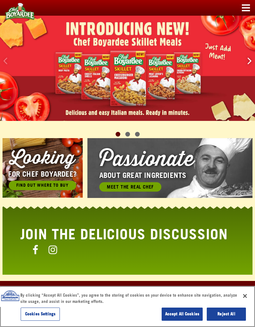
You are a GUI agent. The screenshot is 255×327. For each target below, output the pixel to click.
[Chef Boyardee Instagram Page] (53, 249)
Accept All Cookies (182, 313)
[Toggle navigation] (246, 8)
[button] (249, 60)
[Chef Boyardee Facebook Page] (35, 249)
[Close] (245, 296)
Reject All (226, 313)
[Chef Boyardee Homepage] (15, 8)
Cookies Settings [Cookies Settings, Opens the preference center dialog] (40, 313)
